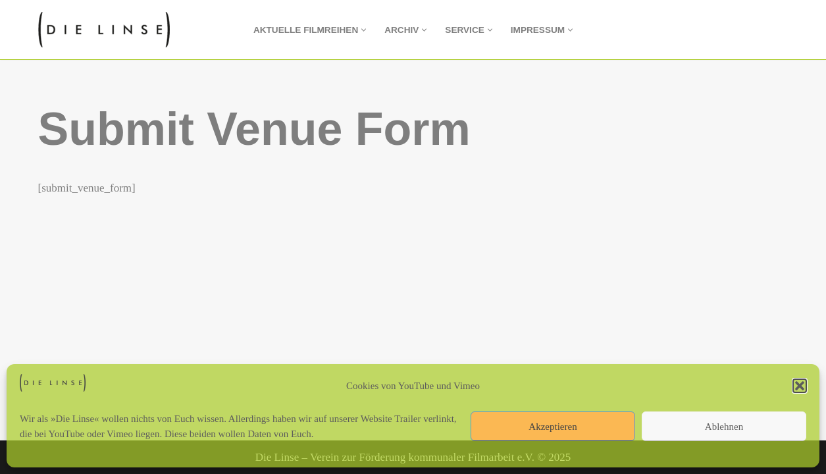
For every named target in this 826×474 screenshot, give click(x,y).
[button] (799, 385)
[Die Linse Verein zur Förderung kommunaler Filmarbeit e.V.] (107, 29)
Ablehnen (724, 426)
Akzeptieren (553, 426)
